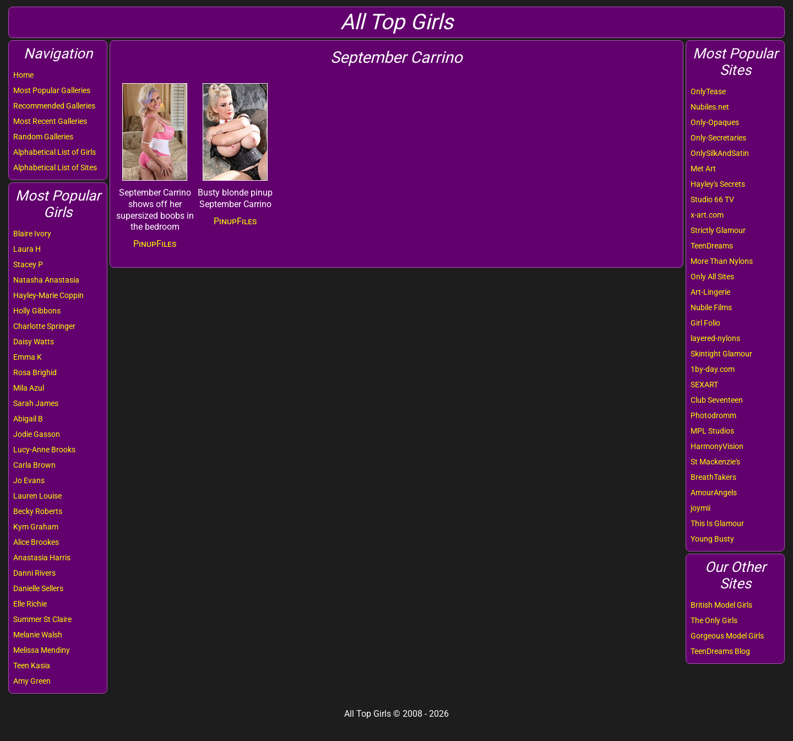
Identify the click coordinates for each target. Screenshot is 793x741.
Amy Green (32, 681)
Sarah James (35, 403)
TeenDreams (712, 245)
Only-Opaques (715, 122)
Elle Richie (30, 603)
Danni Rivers (34, 573)
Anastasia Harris (41, 557)
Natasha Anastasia (46, 279)
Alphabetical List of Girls (54, 152)
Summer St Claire (42, 619)
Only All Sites (712, 276)
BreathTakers (713, 477)
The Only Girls (714, 620)
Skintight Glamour (721, 353)
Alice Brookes (36, 542)
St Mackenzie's (715, 461)
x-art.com (707, 214)
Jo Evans (29, 480)
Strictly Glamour (718, 230)
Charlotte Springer (44, 326)
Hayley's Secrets (718, 184)
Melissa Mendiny (41, 650)
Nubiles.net (710, 106)
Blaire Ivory (32, 233)
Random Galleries (43, 136)
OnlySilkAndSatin (720, 153)
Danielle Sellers (38, 588)
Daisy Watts (33, 341)
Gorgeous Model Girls (727, 635)
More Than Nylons (722, 261)
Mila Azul (28, 387)
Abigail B (28, 418)
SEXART (704, 384)
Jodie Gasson (36, 434)
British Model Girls (721, 605)
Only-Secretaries (718, 137)
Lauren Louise (37, 495)
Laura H (27, 249)
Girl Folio (705, 322)
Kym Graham (35, 526)
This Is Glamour (717, 523)
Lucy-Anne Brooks (44, 449)
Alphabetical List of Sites (55, 167)
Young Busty (712, 538)
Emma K (27, 357)
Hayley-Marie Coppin (48, 295)
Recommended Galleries (54, 105)
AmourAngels (714, 492)
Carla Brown (34, 465)
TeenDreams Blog (720, 651)
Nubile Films (711, 307)
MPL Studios (712, 430)
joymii (700, 508)
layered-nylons (715, 338)
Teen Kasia (31, 665)
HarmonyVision (717, 446)
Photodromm (713, 415)
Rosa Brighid (35, 372)
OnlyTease (708, 91)
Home (23, 75)
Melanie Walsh (37, 634)
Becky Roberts (37, 511)
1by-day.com (713, 369)
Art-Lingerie (710, 292)
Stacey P (28, 264)
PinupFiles (154, 244)
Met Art (703, 168)
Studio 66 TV (712, 199)
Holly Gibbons (37, 310)
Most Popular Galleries (51, 90)
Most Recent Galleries (50, 121)
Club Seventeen (717, 400)
